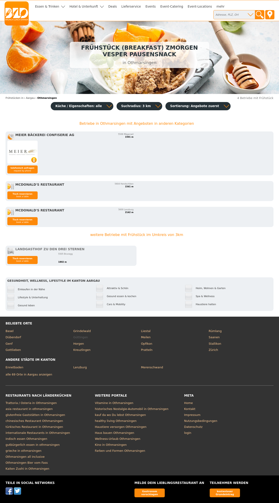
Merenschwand (152, 367)
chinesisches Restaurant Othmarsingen (34, 421)
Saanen (214, 337)
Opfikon (146, 343)
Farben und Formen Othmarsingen (120, 450)
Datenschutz (193, 427)
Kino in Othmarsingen (111, 444)
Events (150, 6)
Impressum (192, 415)
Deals (112, 6)
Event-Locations (200, 6)
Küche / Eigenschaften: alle (78, 106)
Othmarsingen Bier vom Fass (27, 462)
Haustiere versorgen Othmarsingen (120, 427)
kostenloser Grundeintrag (225, 493)
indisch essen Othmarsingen (26, 438)
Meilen (146, 337)
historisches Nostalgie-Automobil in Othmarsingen (131, 409)
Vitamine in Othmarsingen (114, 403)
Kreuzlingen (81, 350)
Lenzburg (80, 367)
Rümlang (215, 331)
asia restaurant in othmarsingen (29, 409)
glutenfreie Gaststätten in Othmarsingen (35, 415)
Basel (10, 331)
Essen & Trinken (47, 6)
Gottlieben (13, 350)
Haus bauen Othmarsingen (114, 433)
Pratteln (147, 350)
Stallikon (215, 343)
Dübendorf (13, 337)
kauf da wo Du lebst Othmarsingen (120, 415)
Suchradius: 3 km (136, 106)
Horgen (78, 343)
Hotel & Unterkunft (84, 6)
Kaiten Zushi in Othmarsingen (27, 468)
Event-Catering (171, 6)
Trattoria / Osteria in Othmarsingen (31, 403)
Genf (9, 343)
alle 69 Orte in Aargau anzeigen (29, 374)
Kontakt (189, 409)
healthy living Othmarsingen (116, 421)
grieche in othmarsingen (23, 450)
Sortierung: (194, 106)
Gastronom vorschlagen (149, 493)
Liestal (146, 331)
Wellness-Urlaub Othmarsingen (117, 438)
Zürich (213, 350)
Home (188, 403)
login (187, 433)
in (14, 98)
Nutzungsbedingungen (201, 421)
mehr (221, 6)
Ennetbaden (14, 367)
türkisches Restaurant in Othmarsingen (34, 427)
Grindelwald (82, 331)
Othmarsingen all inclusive (25, 456)
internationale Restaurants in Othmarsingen (38, 433)
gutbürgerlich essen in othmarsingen (33, 444)
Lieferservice (131, 6)
